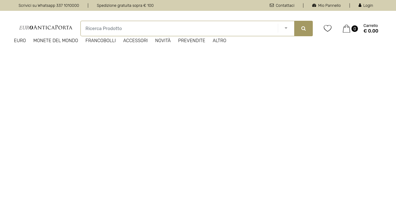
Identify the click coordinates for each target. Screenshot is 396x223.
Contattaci (282, 5)
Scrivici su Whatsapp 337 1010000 (49, 5)
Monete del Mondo (55, 40)
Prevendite (191, 40)
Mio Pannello (326, 5)
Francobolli (100, 40)
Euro (20, 40)
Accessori (135, 40)
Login (366, 5)
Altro (219, 40)
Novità (163, 40)
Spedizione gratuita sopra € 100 (125, 5)
